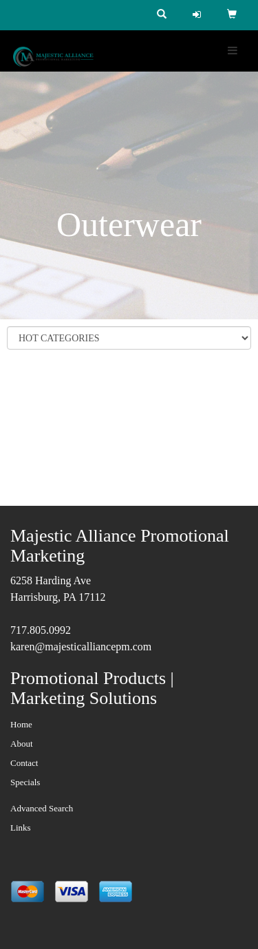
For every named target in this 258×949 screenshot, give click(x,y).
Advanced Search (41, 808)
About (21, 743)
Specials (25, 782)
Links (20, 827)
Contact (24, 763)
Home (21, 724)
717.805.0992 (40, 630)
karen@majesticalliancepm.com (80, 646)
